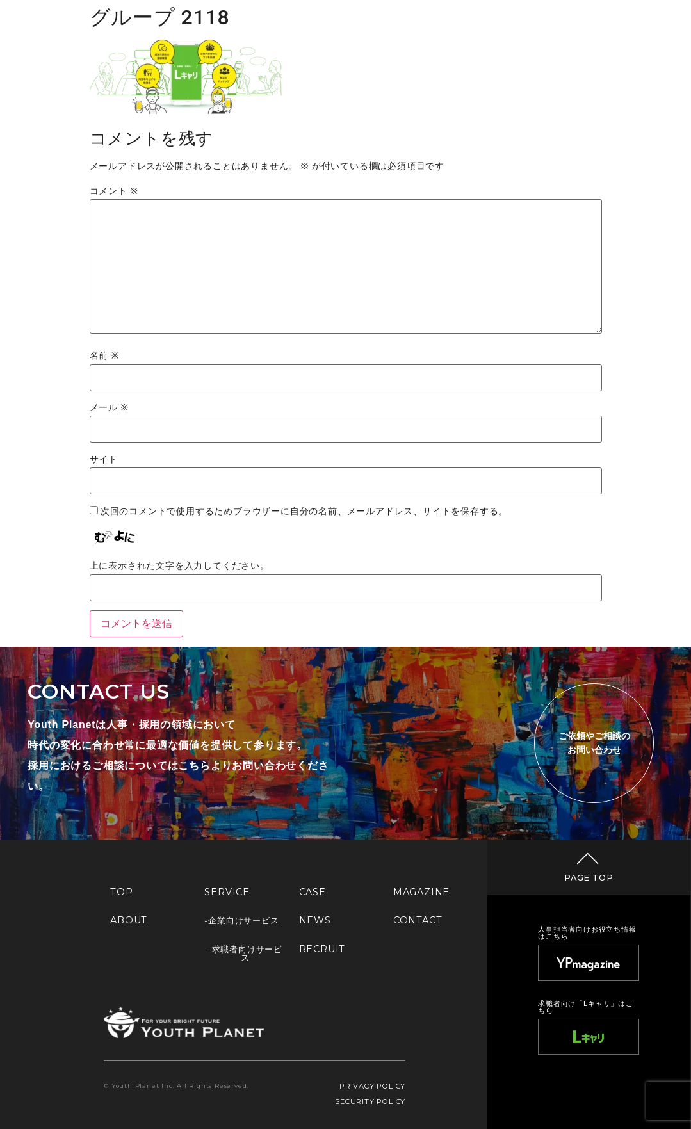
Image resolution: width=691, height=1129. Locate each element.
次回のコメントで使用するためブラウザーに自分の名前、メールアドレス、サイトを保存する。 (304, 511)
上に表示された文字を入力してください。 (180, 566)
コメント (114, 191)
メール (109, 407)
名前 (105, 356)
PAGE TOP (588, 877)
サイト (104, 459)
